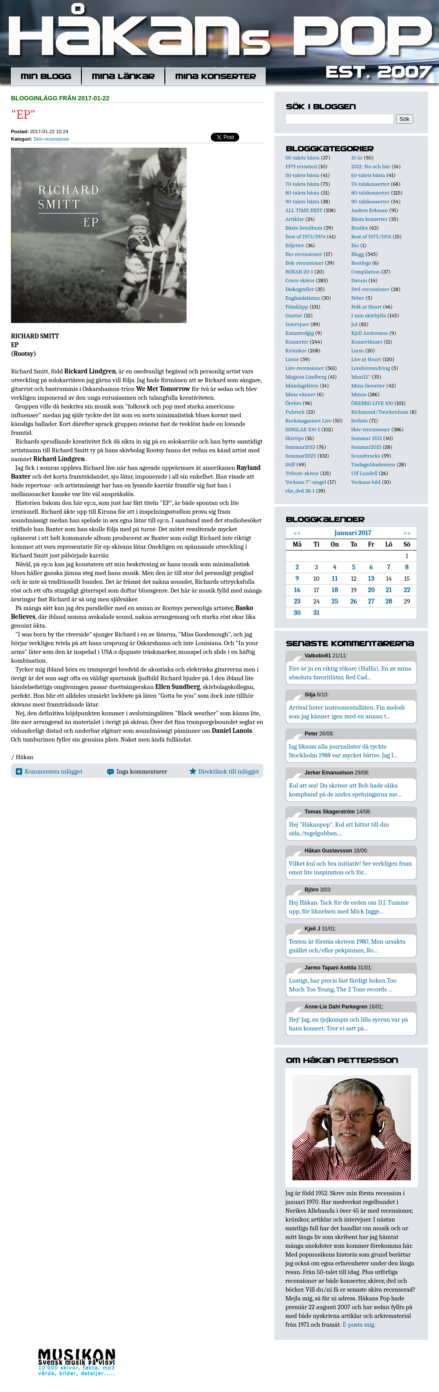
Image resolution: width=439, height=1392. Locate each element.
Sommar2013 (300, 447)
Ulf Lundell (364, 473)
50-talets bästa (302, 175)
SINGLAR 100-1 (302, 429)
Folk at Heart (366, 306)
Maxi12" (361, 376)
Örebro (293, 403)
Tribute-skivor (302, 473)
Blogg (357, 254)
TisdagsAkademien (373, 464)
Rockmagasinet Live (308, 420)
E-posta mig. (358, 1324)
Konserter (296, 341)
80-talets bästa (302, 192)
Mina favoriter (368, 385)
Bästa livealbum (303, 227)
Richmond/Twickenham (379, 411)
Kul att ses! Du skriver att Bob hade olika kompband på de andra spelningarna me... (345, 789)
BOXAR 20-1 (299, 271)
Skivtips (294, 438)
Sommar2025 (300, 455)
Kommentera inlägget (49, 771)
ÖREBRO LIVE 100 (372, 403)
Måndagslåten (302, 385)
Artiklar (294, 219)
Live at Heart (366, 359)
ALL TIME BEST (303, 210)
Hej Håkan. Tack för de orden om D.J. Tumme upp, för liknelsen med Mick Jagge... (349, 906)
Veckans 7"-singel (305, 482)
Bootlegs (361, 262)
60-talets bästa (368, 175)
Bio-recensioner (303, 254)
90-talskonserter (370, 201)
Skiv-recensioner (51, 139)
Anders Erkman (369, 210)
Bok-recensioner (304, 262)
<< (297, 533)
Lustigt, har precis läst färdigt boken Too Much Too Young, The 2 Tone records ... (342, 985)
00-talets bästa (302, 157)
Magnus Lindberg (306, 376)
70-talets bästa (302, 184)
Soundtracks (365, 455)
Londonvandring (370, 368)
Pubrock (295, 411)
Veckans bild (366, 482)
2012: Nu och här (370, 166)
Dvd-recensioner (370, 289)
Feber (357, 298)
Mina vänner (300, 394)
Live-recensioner (304, 368)
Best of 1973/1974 (305, 236)
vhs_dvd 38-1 (299, 490)
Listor (292, 359)
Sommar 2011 (366, 438)
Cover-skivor (299, 280)
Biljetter (294, 245)
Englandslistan (302, 298)
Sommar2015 (366, 447)
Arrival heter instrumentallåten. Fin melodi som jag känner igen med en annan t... (347, 711)
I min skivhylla (368, 315)
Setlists (359, 420)
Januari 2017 (353, 533)
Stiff (290, 464)
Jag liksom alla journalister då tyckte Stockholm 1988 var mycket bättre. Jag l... (343, 750)
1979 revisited (301, 166)
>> (407, 533)
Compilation (365, 271)
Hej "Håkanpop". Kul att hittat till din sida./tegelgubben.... (339, 828)
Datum (359, 280)
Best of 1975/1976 (371, 236)
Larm (357, 350)
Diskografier (299, 289)
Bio (355, 245)
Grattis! (293, 315)
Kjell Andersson (369, 333)
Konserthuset (366, 341)
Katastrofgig (299, 333)
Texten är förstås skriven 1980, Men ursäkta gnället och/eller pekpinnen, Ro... (347, 945)
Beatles (359, 227)
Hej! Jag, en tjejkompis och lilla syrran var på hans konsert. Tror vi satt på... (348, 1024)
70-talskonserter (370, 184)
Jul (354, 324)
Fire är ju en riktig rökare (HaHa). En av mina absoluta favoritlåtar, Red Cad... (350, 672)
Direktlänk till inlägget (224, 771)
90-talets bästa (302, 201)
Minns (359, 394)
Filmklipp (296, 306)
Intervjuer (297, 324)
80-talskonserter (370, 192)
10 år (357, 157)
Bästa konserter (369, 219)
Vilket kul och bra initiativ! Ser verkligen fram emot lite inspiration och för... (350, 867)
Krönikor (295, 350)
